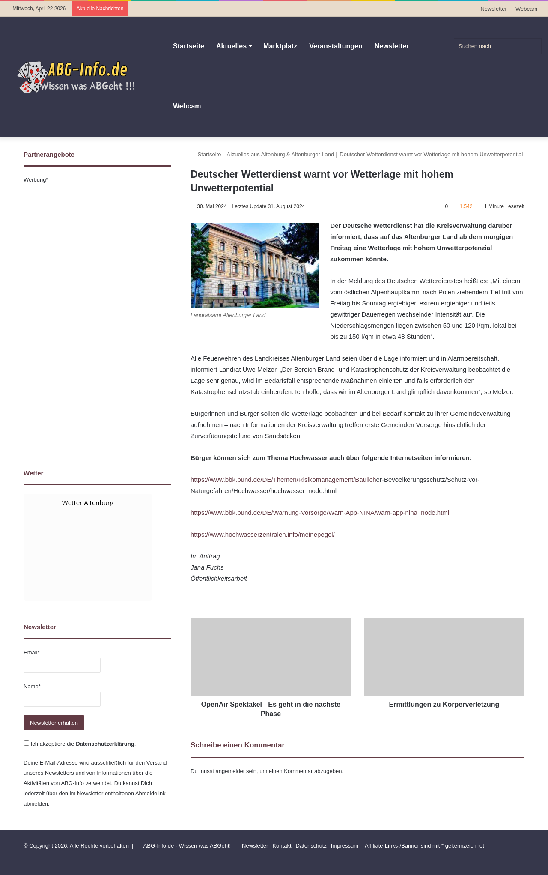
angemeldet (230, 771)
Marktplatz (280, 46)
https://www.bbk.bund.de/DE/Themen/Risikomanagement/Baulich (283, 479)
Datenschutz (311, 845)
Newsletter (494, 9)
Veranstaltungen (335, 46)
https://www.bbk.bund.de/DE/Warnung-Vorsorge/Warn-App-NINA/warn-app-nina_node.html (320, 512)
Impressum (344, 845)
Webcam (526, 9)
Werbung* (36, 179)
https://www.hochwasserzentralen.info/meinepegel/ (263, 534)
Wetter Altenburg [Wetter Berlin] (87, 502)
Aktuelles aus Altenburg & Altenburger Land (280, 154)
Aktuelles (231, 46)
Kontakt (281, 845)
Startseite (188, 46)
